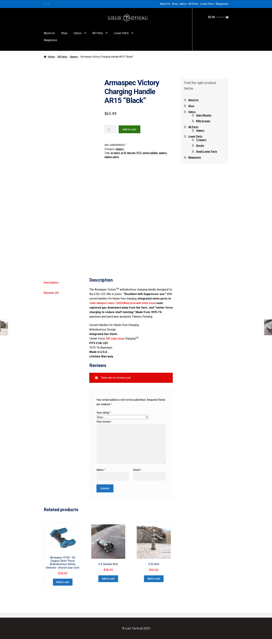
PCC (139, 152)
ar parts (115, 152)
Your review (104, 421)
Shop (175, 3)
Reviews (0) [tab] (51, 292)
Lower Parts (207, 3)
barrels (131, 152)
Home (51, 56)
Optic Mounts (203, 115)
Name (100, 470)
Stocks (200, 145)
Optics (183, 3)
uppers (163, 152)
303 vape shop (115, 338)
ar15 (123, 152)
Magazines (222, 3)
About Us (165, 3)
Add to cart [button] (62, 582)
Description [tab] (51, 282)
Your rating (103, 412)
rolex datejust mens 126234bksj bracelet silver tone (122, 303)
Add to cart (129, 129)
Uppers (74, 56)
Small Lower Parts (206, 151)
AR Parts (193, 3)
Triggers (201, 139)
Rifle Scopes (203, 121)
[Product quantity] (110, 129)
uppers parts (111, 156)
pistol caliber (150, 152)
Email (137, 470)
